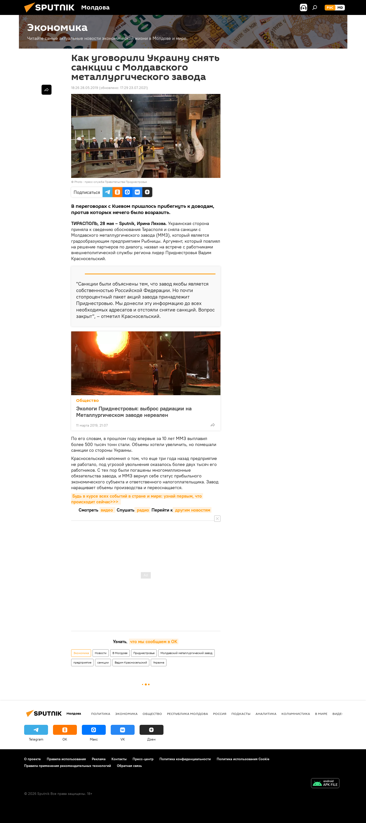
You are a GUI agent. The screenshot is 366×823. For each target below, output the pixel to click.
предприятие (82, 662)
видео (107, 510)
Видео (338, 713)
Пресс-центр (143, 759)
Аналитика (266, 713)
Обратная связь (129, 765)
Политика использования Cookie (243, 759)
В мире (321, 713)
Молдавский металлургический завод (186, 653)
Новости (100, 653)
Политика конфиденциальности (185, 759)
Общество (87, 400)
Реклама (98, 759)
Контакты (119, 759)
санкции (103, 662)
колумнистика (295, 713)
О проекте (32, 759)
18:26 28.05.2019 (84, 87)
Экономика (81, 653)
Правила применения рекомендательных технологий (67, 765)
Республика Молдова (187, 713)
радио (142, 510)
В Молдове (119, 653)
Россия (219, 713)
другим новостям (192, 510)
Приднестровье (144, 653)
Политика (100, 713)
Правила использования (66, 759)
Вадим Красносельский (131, 662)
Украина (158, 662)
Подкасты (241, 713)
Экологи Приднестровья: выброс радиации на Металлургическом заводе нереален (134, 411)
